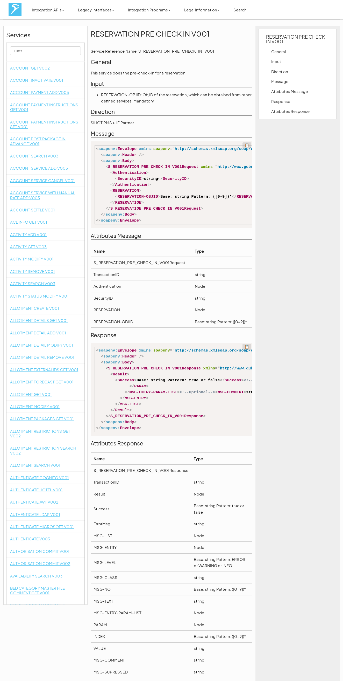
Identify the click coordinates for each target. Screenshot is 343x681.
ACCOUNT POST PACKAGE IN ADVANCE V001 (38, 141)
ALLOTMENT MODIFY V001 (35, 406)
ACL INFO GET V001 (28, 221)
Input (276, 61)
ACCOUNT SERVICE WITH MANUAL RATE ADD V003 (42, 195)
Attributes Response (290, 111)
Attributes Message (289, 91)
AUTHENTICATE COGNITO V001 (39, 477)
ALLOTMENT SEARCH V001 (35, 465)
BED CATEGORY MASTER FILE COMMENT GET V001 (37, 590)
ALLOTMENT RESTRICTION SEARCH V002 (43, 450)
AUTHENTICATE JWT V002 (34, 501)
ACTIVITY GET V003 (28, 246)
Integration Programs (149, 9)
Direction (279, 71)
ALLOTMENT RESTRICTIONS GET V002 (40, 433)
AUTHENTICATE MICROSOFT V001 (42, 526)
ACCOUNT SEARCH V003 (34, 155)
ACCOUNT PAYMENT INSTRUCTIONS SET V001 (44, 124)
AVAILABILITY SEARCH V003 (36, 575)
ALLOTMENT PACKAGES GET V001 (42, 418)
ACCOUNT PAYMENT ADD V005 (39, 92)
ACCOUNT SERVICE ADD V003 (39, 168)
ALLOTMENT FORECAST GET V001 (42, 381)
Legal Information (201, 9)
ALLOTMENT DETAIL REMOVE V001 (42, 357)
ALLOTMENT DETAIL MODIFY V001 (41, 344)
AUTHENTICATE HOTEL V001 (36, 489)
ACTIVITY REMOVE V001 (32, 271)
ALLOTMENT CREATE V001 (34, 308)
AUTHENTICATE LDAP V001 (35, 514)
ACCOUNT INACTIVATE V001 (36, 80)
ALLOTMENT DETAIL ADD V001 (38, 332)
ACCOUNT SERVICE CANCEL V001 (42, 180)
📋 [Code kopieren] (247, 145)
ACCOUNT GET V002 (30, 67)
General (278, 51)
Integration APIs (48, 9)
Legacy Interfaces (96, 9)
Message (279, 81)
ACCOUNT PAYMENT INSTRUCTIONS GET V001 (44, 107)
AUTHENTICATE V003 (30, 538)
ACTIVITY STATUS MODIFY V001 (39, 295)
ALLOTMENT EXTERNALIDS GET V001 (44, 369)
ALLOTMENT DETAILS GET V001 (39, 320)
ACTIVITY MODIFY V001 (32, 258)
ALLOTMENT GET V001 (31, 394)
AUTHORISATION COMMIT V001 (39, 551)
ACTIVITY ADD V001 (28, 234)
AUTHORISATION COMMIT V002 (40, 563)
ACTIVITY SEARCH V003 (32, 283)
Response (280, 101)
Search (240, 9)
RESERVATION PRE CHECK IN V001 (295, 39)
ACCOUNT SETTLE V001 (32, 209)
